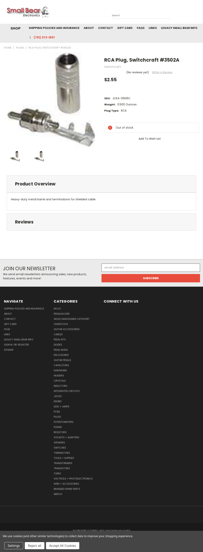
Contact (105, 28)
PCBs (57, 411)
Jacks (58, 396)
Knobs (58, 401)
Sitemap (8, 349)
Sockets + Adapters (66, 437)
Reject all (34, 545)
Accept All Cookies (62, 545)
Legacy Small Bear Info (179, 28)
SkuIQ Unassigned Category (72, 319)
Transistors (62, 468)
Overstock (61, 324)
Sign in (8, 344)
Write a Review (162, 72)
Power (58, 427)
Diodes (58, 344)
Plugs (57, 416)
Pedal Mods (61, 349)
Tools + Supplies (64, 458)
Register (23, 344)
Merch (58, 494)
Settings (14, 545)
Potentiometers (64, 422)
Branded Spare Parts (67, 489)
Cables (58, 334)
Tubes (57, 473)
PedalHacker (62, 313)
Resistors (60, 432)
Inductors (60, 386)
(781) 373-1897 (44, 37)
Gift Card (125, 28)
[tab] (101, 184)
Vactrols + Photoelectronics (73, 478)
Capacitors (61, 365)
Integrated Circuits (67, 391)
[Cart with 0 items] (199, 13)
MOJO (57, 308)
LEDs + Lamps (61, 406)
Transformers (63, 463)
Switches (60, 447)
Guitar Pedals (62, 360)
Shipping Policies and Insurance (54, 28)
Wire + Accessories (66, 483)
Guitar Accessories (67, 329)
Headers (59, 375)
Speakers (59, 442)
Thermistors (62, 453)
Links (153, 28)
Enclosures (61, 355)
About (89, 28)
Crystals (60, 380)
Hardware (60, 370)
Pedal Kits (60, 339)
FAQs (141, 28)
